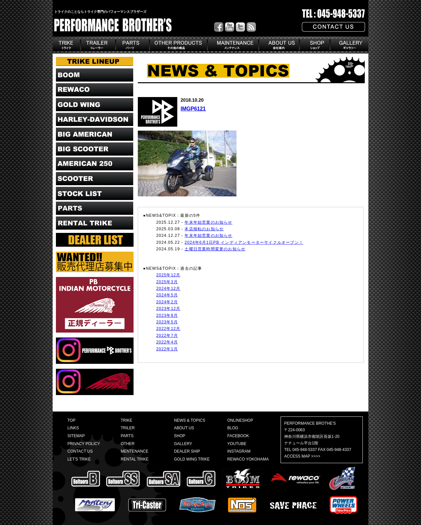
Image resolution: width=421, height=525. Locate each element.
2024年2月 (167, 302)
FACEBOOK (238, 436)
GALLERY (183, 443)
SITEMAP (76, 436)
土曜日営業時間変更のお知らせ (215, 249)
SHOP (179, 436)
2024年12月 (168, 288)
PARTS (127, 436)
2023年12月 (168, 308)
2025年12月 (168, 275)
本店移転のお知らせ (204, 229)
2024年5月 (167, 295)
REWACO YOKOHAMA (248, 459)
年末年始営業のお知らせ (208, 222)
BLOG (232, 428)
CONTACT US (80, 451)
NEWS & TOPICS (189, 420)
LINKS (73, 428)
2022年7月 (167, 335)
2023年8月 (167, 315)
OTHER (128, 443)
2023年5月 (167, 322)
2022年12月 (168, 328)
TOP (71, 420)
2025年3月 (167, 282)
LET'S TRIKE (79, 459)
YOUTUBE (236, 443)
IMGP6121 (193, 109)
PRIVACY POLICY (83, 443)
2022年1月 (167, 349)
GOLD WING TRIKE (192, 459)
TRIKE (126, 420)
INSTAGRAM (238, 451)
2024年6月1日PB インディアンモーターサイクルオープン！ (244, 242)
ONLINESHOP (240, 420)
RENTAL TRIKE (134, 459)
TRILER (128, 428)
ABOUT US (184, 428)
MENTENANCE (134, 451)
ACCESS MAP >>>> (302, 456)
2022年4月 (167, 342)
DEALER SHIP (187, 451)
